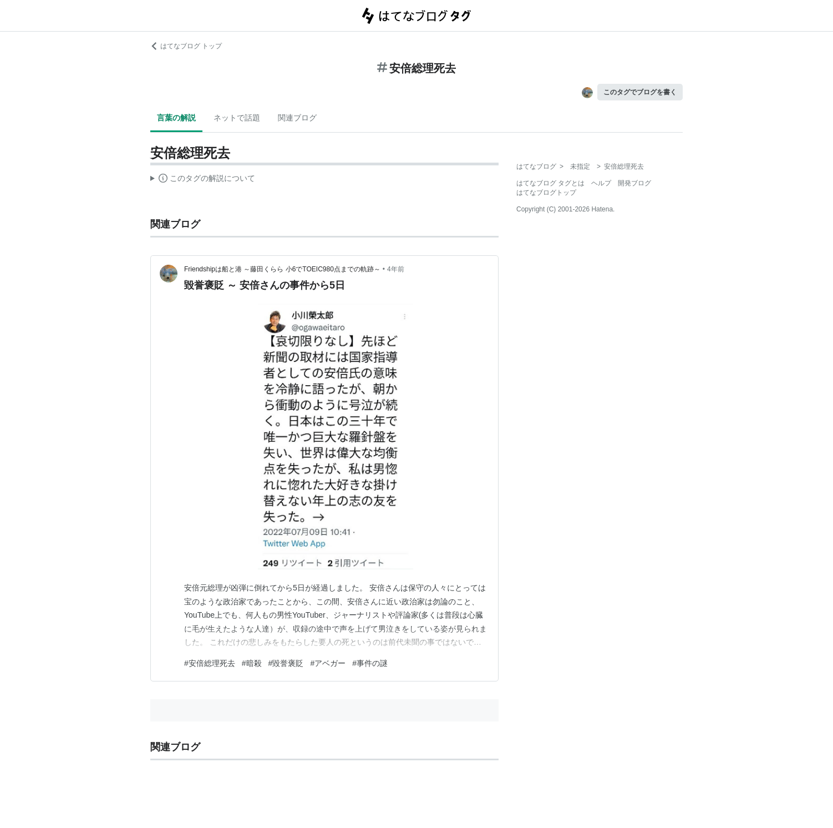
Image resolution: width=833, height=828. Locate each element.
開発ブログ (634, 183)
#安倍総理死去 (209, 663)
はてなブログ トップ (186, 46)
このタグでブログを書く (640, 92)
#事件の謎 (370, 663)
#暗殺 (252, 663)
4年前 (395, 269)
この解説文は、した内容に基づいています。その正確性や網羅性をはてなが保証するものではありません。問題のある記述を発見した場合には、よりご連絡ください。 (202, 180)
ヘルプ (601, 183)
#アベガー (328, 663)
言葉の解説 (176, 117)
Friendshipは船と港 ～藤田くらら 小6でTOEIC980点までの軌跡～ (282, 269)
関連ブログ (297, 117)
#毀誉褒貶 (286, 663)
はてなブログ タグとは (550, 183)
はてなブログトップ (546, 192)
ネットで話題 (237, 117)
